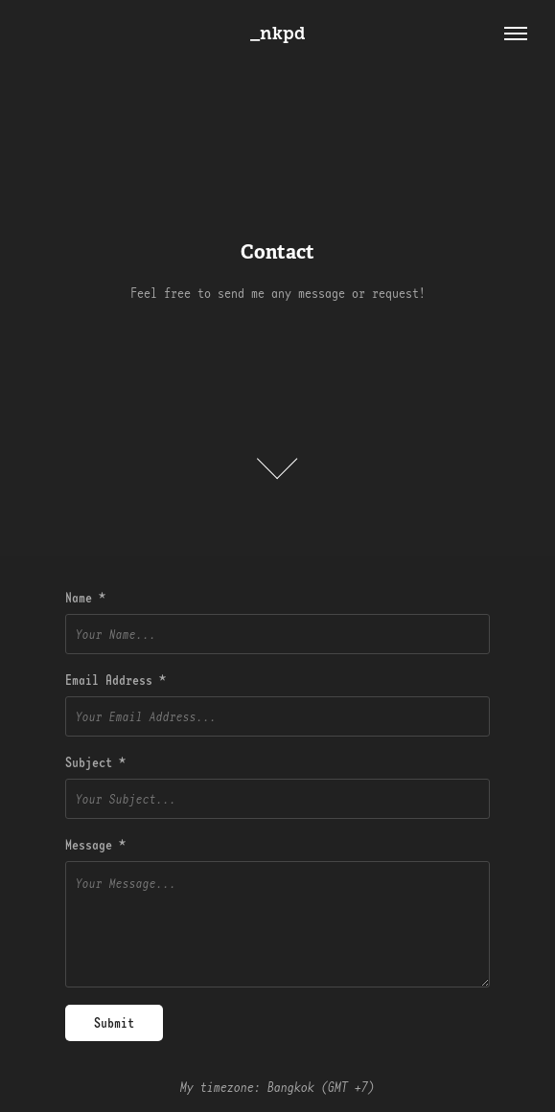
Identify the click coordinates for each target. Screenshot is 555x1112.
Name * (85, 597)
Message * (95, 844)
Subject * (95, 762)
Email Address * (115, 680)
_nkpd (278, 33)
